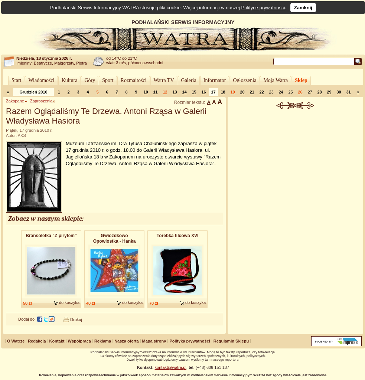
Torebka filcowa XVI (177, 235)
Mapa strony (154, 341)
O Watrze (16, 341)
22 (261, 92)
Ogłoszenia (244, 80)
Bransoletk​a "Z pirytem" (51, 235)
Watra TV (164, 80)
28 (319, 92)
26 (300, 92)
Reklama (102, 341)
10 (145, 92)
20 (242, 92)
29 (329, 92)
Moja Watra (275, 80)
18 (223, 92)
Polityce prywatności (263, 7)
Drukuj (76, 319)
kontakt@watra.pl (170, 367)
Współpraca (79, 341)
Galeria (188, 80)
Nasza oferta (126, 341)
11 (155, 92)
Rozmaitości (134, 80)
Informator (214, 80)
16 (203, 92)
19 (232, 92)
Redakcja (37, 341)
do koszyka (69, 302)
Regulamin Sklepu (231, 341)
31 (348, 92)
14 (184, 92)
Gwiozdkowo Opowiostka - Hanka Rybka (114, 239)
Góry (89, 80)
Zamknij (303, 7)
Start (16, 80)
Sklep (301, 80)
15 (194, 92)
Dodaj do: (27, 319)
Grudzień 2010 (33, 92)
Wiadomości (41, 80)
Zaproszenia (41, 101)
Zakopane (15, 101)
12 (165, 92)
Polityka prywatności (189, 341)
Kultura (70, 80)
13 (174, 92)
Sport (107, 80)
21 (252, 92)
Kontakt (57, 341)
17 (213, 92)
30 (338, 92)
